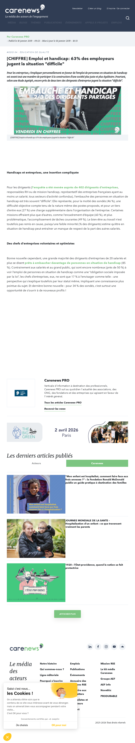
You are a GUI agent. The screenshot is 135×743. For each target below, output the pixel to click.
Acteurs (36, 463)
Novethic (106, 690)
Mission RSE (108, 663)
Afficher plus (67, 614)
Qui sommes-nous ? (52, 669)
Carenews (97, 463)
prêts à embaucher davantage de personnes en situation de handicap (73, 263)
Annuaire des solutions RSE (78, 682)
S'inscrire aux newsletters (78, 692)
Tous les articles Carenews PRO (63, 402)
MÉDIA (12, 22)
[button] (7, 737)
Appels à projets (96, 22)
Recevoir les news (55, 408)
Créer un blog (94, 8)
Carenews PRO (20, 36)
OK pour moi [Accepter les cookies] (59, 725)
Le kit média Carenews (108, 671)
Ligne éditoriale (49, 675)
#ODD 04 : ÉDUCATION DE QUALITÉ (28, 52)
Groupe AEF (108, 678)
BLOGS (23, 22)
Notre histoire (48, 663)
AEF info (106, 684)
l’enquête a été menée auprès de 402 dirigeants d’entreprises (75, 187)
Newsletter (77, 8)
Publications (53, 22)
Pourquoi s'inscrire (51, 680)
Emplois (116, 22)
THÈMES (36, 22)
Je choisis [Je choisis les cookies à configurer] (22, 725)
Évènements (73, 22)
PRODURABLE (109, 696)
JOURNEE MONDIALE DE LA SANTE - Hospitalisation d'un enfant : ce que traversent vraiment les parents (93, 523)
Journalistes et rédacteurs (79, 701)
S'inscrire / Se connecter (118, 8)
